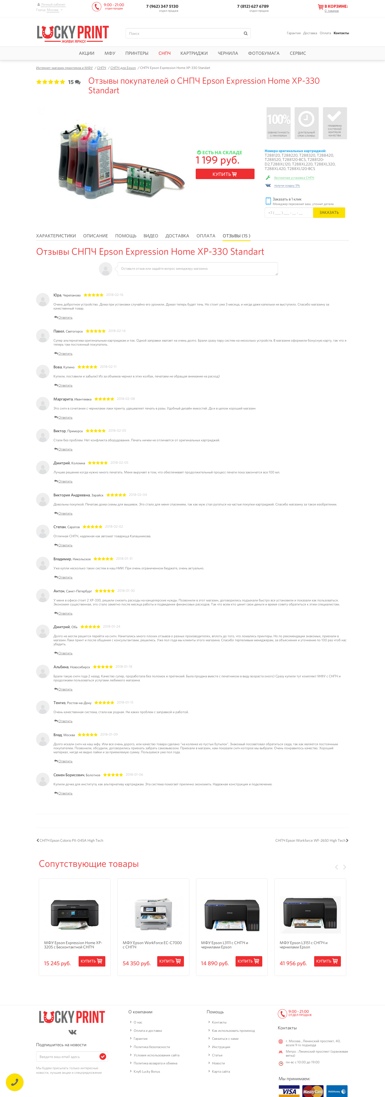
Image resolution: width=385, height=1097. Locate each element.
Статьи (217, 1055)
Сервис (298, 53)
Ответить (62, 318)
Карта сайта (221, 1071)
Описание (95, 236)
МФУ (110, 53)
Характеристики (56, 236)
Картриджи (194, 53)
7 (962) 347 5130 (162, 6)
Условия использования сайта (156, 1055)
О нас (138, 1022)
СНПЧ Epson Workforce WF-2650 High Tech (310, 840)
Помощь (125, 236)
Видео (151, 236)
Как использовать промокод (233, 1030)
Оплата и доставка (148, 1030)
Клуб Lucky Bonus (147, 1071)
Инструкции (221, 1047)
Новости (218, 1063)
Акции (86, 53)
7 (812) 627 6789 (253, 6)
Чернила (228, 53)
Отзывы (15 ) (237, 236)
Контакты (341, 33)
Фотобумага (264, 53)
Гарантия (294, 33)
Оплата (325, 33)
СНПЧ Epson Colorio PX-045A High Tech (71, 840)
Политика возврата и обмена (155, 1063)
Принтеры (136, 53)
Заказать (329, 212)
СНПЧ (165, 53)
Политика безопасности (152, 1047)
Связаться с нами (225, 1038)
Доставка (310, 33)
